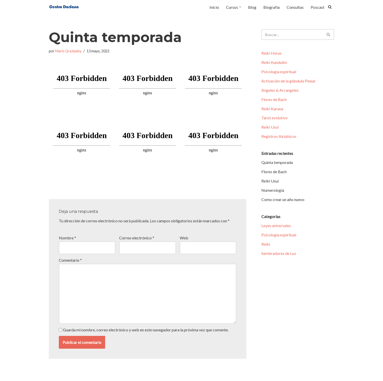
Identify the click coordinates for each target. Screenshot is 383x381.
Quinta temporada (277, 163)
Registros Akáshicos (278, 137)
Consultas (295, 7)
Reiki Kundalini (274, 62)
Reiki (265, 245)
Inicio (214, 7)
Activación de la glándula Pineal (288, 81)
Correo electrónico (136, 237)
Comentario (70, 259)
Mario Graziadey (68, 51)
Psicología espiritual (278, 71)
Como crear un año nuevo (282, 200)
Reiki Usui (270, 127)
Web (184, 237)
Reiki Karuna (272, 109)
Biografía (271, 7)
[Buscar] (330, 7)
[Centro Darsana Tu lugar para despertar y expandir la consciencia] (64, 7)
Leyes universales (276, 226)
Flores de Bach (274, 100)
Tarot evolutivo (274, 118)
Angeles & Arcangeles (280, 90)
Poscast (317, 7)
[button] (240, 7)
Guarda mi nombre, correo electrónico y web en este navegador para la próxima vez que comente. (146, 329)
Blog (252, 7)
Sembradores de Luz (278, 254)
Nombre (67, 237)
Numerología (272, 191)
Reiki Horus (271, 53)
